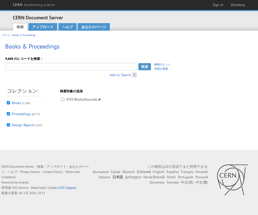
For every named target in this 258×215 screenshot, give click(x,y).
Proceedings (21, 114)
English (159, 171)
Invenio (23, 182)
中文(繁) (202, 182)
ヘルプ (67, 27)
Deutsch (128, 171)
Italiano (104, 177)
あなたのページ (93, 27)
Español (173, 171)
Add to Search (120, 75)
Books (16, 103)
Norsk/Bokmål (154, 177)
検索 (20, 27)
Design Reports (23, 125)
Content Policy (53, 172)
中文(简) (187, 182)
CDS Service (20, 188)
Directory (238, 5)
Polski (171, 177)
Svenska (173, 182)
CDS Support (67, 188)
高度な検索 (161, 68)
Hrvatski (202, 171)
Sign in (218, 5)
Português (186, 177)
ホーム (6, 35)
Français (187, 171)
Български (101, 171)
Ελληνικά (144, 171)
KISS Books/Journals (82, 99)
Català (115, 171)
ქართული (133, 177)
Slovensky (157, 182)
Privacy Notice (30, 172)
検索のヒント (162, 64)
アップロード (42, 27)
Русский (202, 177)
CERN (34, 5)
